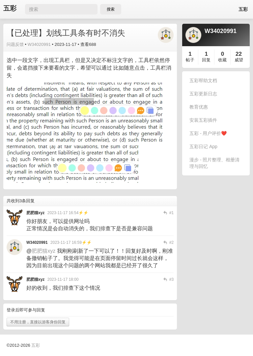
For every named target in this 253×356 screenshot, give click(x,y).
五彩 (9, 8)
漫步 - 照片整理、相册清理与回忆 (214, 163)
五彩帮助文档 (203, 80)
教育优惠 (198, 107)
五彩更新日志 (203, 93)
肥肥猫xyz (43, 251)
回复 (206, 59)
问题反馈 (15, 44)
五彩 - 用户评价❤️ (208, 133)
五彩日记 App (203, 146)
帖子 (190, 59)
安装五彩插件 (203, 120)
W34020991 (39, 44)
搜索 (111, 9)
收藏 (222, 59)
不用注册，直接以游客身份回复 (38, 322)
